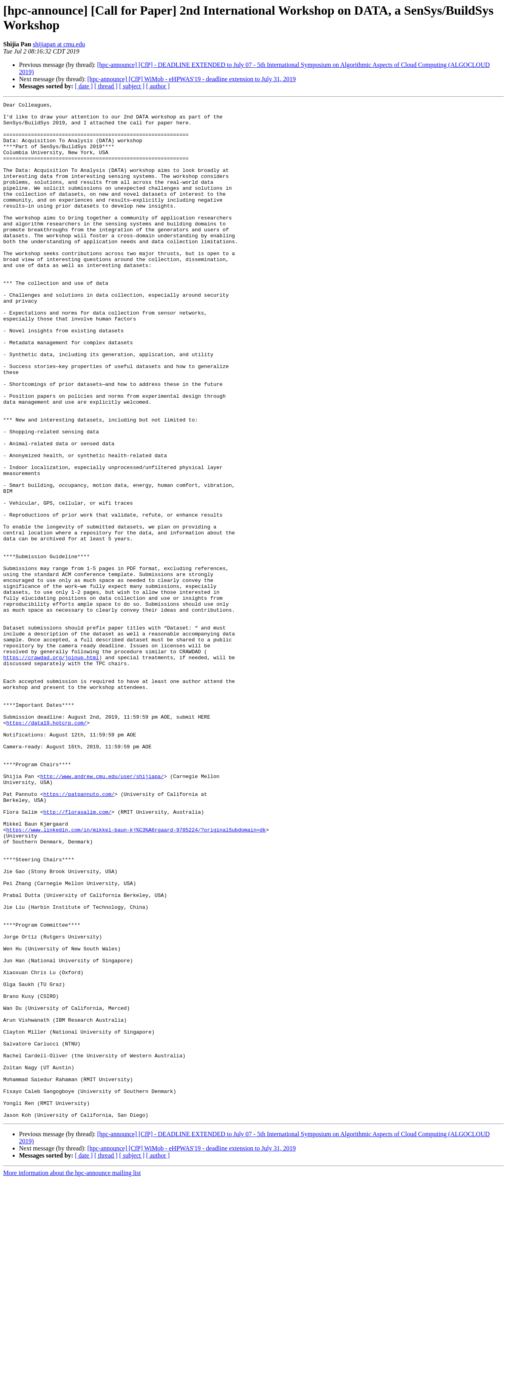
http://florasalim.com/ (77, 954)
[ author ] (158, 86)
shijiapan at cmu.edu (59, 44)
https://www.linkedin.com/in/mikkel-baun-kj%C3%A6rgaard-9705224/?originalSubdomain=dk (136, 975)
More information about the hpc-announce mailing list (72, 1376)
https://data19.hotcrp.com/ (46, 847)
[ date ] (84, 86)
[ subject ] (132, 86)
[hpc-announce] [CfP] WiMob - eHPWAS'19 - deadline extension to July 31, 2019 (191, 79)
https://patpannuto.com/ (78, 933)
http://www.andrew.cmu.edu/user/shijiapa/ (102, 911)
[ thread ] (106, 86)
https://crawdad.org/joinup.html (51, 769)
